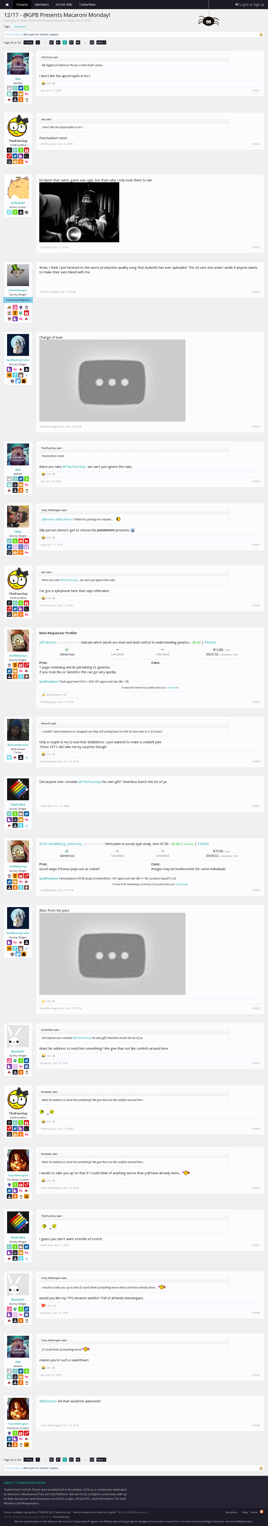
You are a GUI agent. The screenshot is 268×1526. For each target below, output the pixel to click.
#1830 (256, 761)
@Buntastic (48, 519)
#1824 (256, 291)
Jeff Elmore (47, 642)
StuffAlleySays (18, 655)
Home (7, 4)
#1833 (256, 1008)
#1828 (256, 605)
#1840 (256, 1425)
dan (18, 79)
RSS (261, 1511)
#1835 (256, 1128)
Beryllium (232, 1512)
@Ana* (68, 519)
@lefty (60, 519)
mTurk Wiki (64, 4)
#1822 (256, 144)
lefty (18, 531)
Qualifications (48, 681)
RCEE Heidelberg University (60, 843)
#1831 (256, 806)
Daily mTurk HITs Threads (36, 20)
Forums (22, 4)
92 (64, 42)
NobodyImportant (18, 744)
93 (71, 42)
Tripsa (70, 20)
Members (42, 4)
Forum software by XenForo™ (37, 1512)
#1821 (256, 90)
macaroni (19, 26)
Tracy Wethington (18, 1175)
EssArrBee (18, 804)
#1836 (256, 1187)
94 (78, 42)
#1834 (256, 1063)
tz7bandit (18, 203)
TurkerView (172, 687)
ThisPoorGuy (48, 144)
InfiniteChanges (18, 290)
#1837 (256, 1245)
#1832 (256, 890)
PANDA (210, 642)
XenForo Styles (107, 1512)
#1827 (256, 544)
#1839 (256, 1375)
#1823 (256, 247)
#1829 (256, 702)
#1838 (256, 1313)
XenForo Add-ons (83, 1512)
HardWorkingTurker (17, 360)
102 (92, 42)
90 (51, 42)
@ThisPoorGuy (74, 466)
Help (245, 1512)
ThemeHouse (61, 1516)
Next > (101, 42)
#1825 (256, 426)
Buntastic (18, 1051)
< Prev (28, 42)
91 (58, 42)
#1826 (256, 481)
